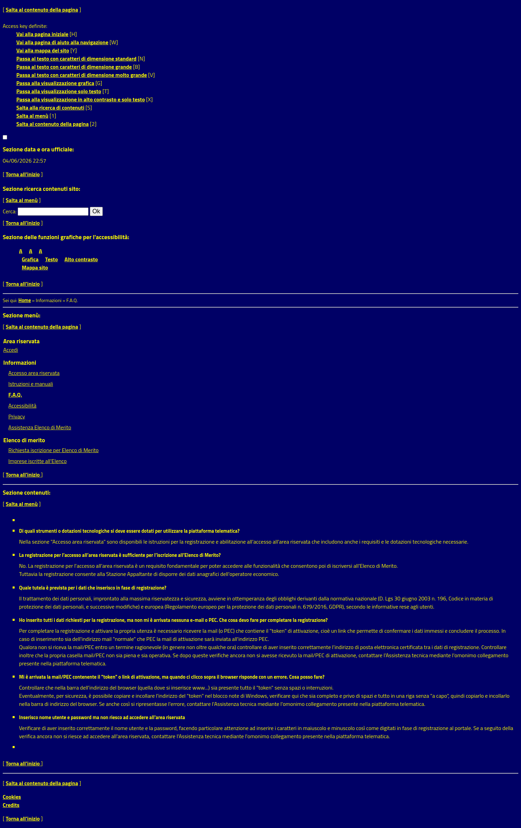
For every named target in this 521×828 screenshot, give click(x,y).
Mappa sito (35, 267)
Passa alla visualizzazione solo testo (58, 91)
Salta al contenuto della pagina (42, 9)
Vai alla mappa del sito (42, 50)
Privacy (17, 416)
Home (24, 300)
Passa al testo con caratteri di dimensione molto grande (81, 75)
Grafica (30, 259)
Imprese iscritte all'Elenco (38, 461)
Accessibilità (22, 405)
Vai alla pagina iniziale (42, 34)
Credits (11, 805)
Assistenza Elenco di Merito (40, 427)
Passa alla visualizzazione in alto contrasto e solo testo (80, 99)
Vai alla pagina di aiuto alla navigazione (62, 42)
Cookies (12, 797)
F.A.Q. (15, 395)
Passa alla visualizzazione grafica (55, 83)
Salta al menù (32, 116)
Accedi (10, 350)
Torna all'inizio (23, 174)
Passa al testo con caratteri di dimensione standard (76, 58)
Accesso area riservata (34, 373)
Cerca (9, 211)
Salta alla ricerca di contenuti (50, 107)
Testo (51, 259)
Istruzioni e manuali (31, 384)
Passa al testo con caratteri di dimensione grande (74, 67)
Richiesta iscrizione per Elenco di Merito (54, 450)
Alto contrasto (81, 259)
